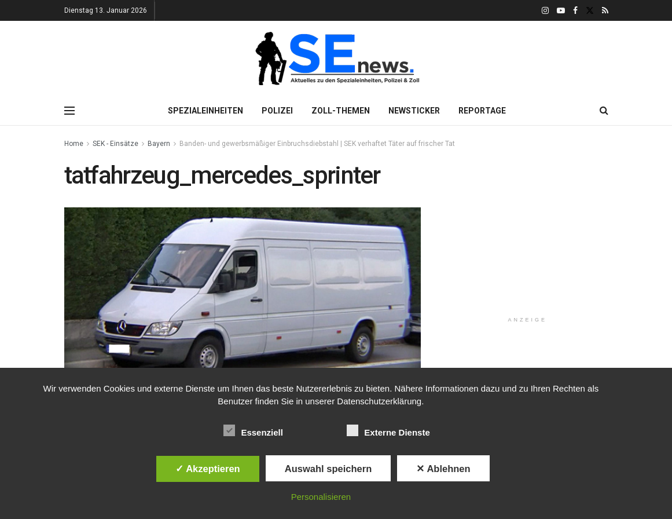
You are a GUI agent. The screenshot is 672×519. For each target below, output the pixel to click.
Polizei (277, 110)
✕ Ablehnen (443, 468)
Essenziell (253, 430)
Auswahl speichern (328, 468)
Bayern (159, 144)
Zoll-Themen (340, 110)
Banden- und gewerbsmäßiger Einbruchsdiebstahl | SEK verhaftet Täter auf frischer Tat (317, 144)
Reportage (482, 110)
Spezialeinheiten (205, 110)
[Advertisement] (533, 234)
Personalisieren (321, 497)
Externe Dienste (388, 430)
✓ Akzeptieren (207, 468)
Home (73, 144)
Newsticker (414, 110)
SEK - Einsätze (115, 144)
